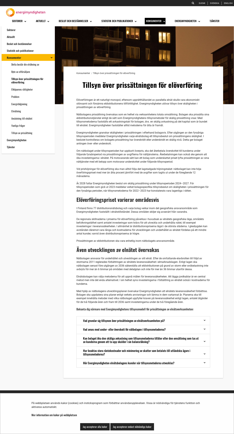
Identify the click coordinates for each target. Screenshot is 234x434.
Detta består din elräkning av (25, 64)
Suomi (203, 3)
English (229, 3)
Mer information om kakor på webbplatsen (54, 415)
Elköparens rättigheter (22, 89)
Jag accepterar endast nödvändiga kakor (132, 427)
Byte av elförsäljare (20, 72)
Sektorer (11, 30)
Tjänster (11, 147)
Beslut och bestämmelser (19, 44)
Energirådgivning (19, 104)
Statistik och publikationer (20, 51)
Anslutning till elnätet (21, 118)
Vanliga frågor (18, 126)
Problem (15, 97)
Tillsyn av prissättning (21, 133)
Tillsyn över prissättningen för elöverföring (27, 80)
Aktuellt (11, 37)
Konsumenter (14, 58)
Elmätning (16, 111)
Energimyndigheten (16, 140)
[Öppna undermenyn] (25, 21)
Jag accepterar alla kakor (95, 427)
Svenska (215, 3)
